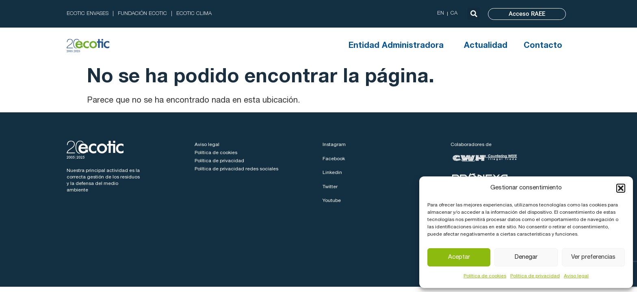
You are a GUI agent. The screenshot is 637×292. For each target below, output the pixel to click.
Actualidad (485, 46)
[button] (621, 188)
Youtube (332, 200)
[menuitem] (440, 13)
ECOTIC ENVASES (87, 14)
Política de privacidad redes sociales (236, 169)
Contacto (543, 46)
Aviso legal (576, 276)
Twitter (330, 187)
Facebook (334, 159)
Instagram (334, 144)
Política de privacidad (535, 276)
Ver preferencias (593, 257)
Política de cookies (485, 276)
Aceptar (459, 257)
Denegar (526, 257)
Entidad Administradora (398, 46)
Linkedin (332, 172)
